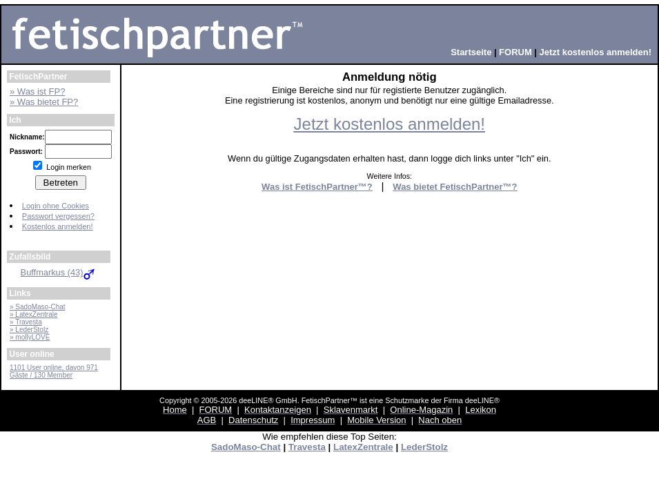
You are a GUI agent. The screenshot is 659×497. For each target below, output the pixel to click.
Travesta (307, 447)
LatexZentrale (363, 447)
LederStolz (424, 447)
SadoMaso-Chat (246, 447)
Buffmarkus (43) (59, 272)
